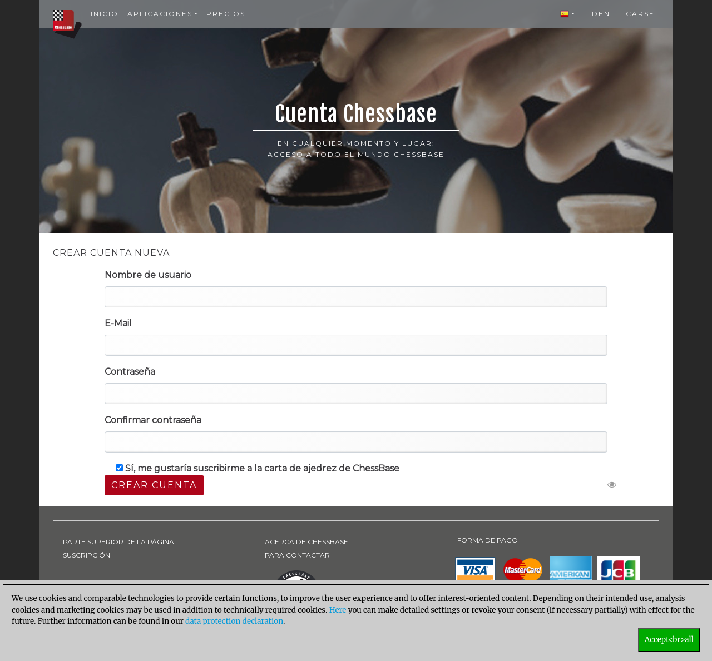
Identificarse (622, 13)
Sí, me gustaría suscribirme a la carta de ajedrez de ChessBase (257, 468)
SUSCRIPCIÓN (86, 555)
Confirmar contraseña (153, 420)
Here (338, 610)
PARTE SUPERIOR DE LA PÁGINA (118, 542)
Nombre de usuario (148, 275)
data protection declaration (234, 621)
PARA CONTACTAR (297, 555)
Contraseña (130, 371)
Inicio (104, 13)
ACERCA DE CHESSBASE (306, 542)
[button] (567, 13)
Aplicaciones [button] (159, 13)
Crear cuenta (154, 485)
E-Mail (118, 323)
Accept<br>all (669, 639)
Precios (225, 13)
